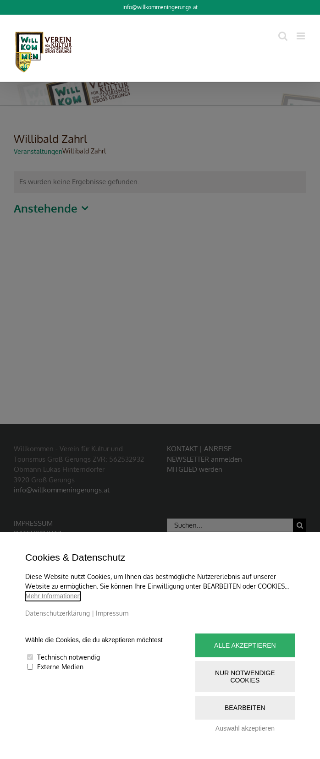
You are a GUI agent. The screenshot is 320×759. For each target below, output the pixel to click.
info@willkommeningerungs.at (160, 7)
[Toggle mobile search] (282, 36)
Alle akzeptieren (245, 645)
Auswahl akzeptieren (245, 728)
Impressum (112, 613)
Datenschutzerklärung (57, 613)
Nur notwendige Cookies (245, 676)
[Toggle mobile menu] (301, 36)
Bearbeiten (245, 707)
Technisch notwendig (68, 657)
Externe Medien (60, 667)
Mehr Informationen (53, 596)
